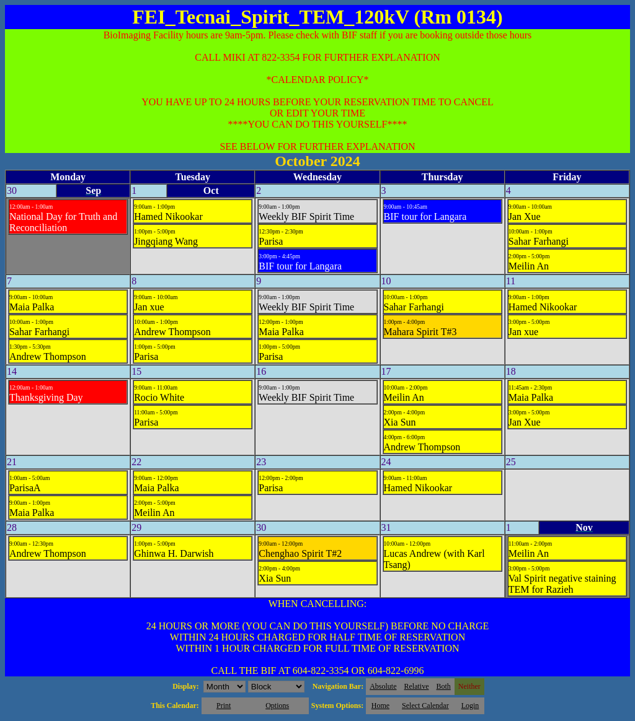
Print (223, 705)
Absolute (383, 686)
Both (444, 686)
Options (277, 705)
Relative (416, 686)
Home (380, 705)
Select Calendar (425, 705)
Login (470, 705)
